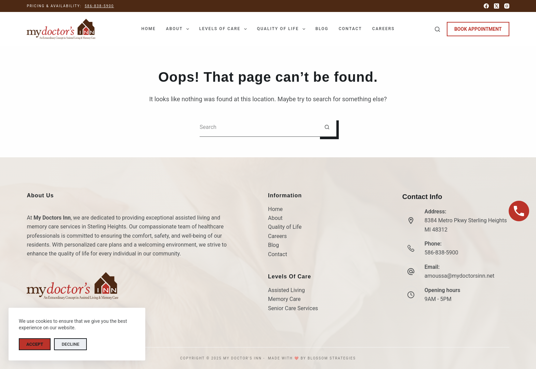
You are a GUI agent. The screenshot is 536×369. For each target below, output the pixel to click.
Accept (34, 344)
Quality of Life (282, 29)
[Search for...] (259, 127)
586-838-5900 (99, 6)
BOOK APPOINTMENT (478, 29)
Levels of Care (224, 29)
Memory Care (284, 299)
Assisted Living (286, 290)
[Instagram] (506, 6)
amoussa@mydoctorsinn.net (460, 276)
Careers (383, 28)
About (178, 29)
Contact (350, 28)
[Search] (437, 29)
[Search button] (327, 127)
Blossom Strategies (332, 358)
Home (148, 28)
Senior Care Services (293, 308)
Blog (322, 28)
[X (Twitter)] (496, 6)
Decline (70, 344)
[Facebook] (486, 6)
